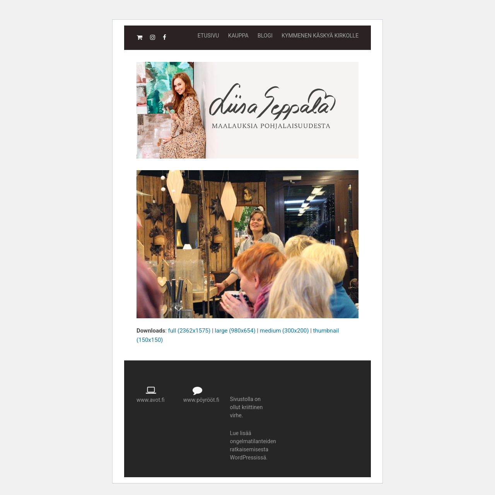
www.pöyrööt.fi (201, 400)
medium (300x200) (284, 330)
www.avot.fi (151, 400)
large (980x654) (235, 330)
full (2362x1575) (189, 330)
